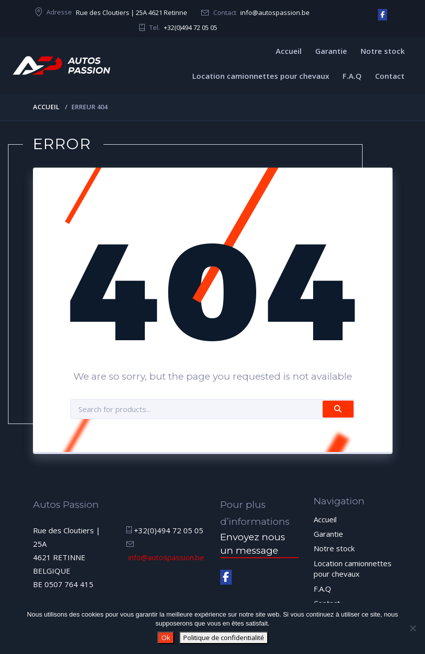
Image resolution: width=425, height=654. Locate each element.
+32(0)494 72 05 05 (190, 27)
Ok (165, 637)
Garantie (331, 51)
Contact (390, 76)
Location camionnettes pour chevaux (260, 76)
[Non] (413, 628)
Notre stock (383, 51)
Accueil (289, 51)
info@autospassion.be (275, 12)
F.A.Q (352, 76)
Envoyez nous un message (252, 543)
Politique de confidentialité (223, 637)
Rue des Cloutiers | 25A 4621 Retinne (131, 12)
